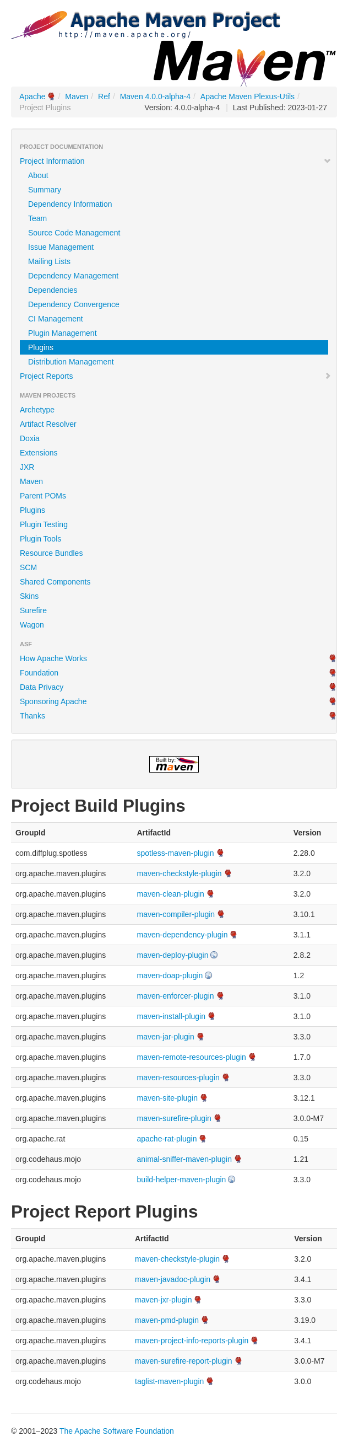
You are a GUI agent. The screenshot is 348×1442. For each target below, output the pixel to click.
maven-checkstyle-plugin (179, 873)
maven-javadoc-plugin (172, 1279)
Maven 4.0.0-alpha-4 (155, 96)
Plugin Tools (40, 538)
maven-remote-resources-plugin (191, 1057)
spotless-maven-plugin (175, 853)
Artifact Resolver (48, 424)
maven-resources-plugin (178, 1077)
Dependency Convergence (73, 304)
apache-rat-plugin (167, 1138)
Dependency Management (73, 275)
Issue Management (61, 247)
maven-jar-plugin (165, 1036)
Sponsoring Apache (53, 701)
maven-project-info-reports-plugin (191, 1340)
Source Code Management (74, 232)
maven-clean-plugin (170, 893)
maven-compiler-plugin (176, 914)
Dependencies (53, 290)
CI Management (55, 318)
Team (37, 218)
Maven (76, 96)
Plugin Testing (44, 524)
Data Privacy (41, 687)
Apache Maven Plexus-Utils (247, 96)
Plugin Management (62, 333)
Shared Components (55, 581)
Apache (32, 96)
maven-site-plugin (167, 1097)
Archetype (37, 409)
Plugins (40, 347)
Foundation (39, 672)
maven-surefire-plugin (174, 1118)
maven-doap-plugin (170, 975)
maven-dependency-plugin (182, 934)
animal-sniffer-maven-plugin (184, 1159)
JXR (27, 467)
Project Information (175, 161)
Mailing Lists (49, 261)
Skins (29, 596)
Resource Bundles (51, 553)
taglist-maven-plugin (169, 1381)
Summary (44, 189)
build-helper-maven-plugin (181, 1179)
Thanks (32, 715)
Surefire (33, 610)
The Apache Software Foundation (116, 1431)
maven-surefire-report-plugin (183, 1361)
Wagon (32, 624)
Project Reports (175, 376)
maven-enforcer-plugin (175, 995)
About (38, 175)
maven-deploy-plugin (172, 955)
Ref (104, 96)
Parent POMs (43, 495)
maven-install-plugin (171, 1016)
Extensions (38, 452)
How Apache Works (53, 658)
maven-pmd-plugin (167, 1320)
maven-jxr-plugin (163, 1299)
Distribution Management (71, 361)
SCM (28, 567)
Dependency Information (70, 204)
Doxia (30, 438)
